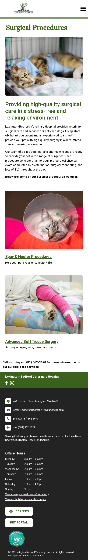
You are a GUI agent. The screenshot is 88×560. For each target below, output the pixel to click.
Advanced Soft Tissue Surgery (31, 341)
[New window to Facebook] (7, 383)
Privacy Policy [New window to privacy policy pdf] (14, 555)
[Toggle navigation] (83, 9)
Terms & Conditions (33, 555)
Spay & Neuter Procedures (28, 256)
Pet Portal (19, 522)
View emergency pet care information (26, 494)
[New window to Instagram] (13, 383)
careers (19, 511)
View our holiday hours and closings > (25, 499)
